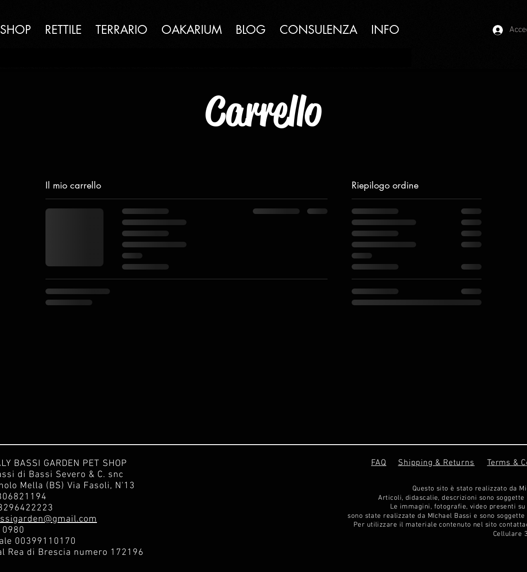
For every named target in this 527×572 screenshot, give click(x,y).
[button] (385, 30)
